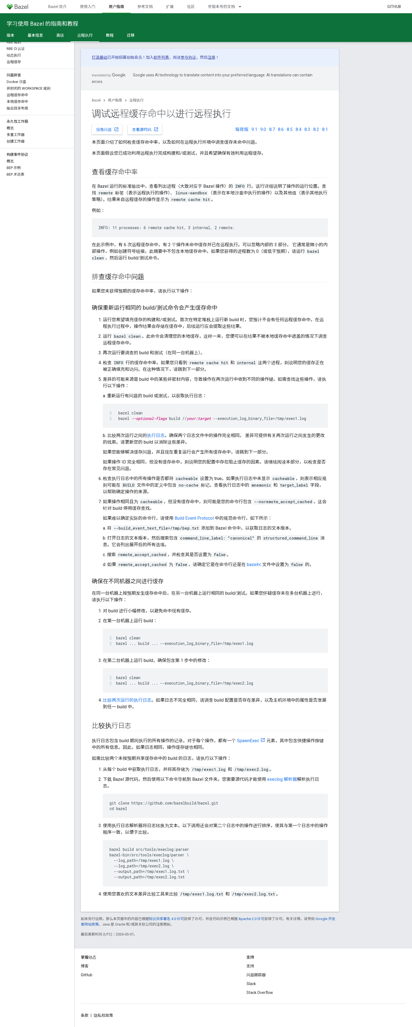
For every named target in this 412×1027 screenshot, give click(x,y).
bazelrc (254, 564)
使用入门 (87, 6)
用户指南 (115, 100)
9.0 (263, 129)
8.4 (298, 129)
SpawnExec (248, 740)
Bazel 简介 (57, 6)
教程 (110, 35)
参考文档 (145, 6)
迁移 (131, 35)
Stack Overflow (260, 992)
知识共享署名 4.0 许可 (166, 919)
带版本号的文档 (221, 6)
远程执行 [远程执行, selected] (85, 35)
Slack (251, 984)
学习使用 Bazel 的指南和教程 (42, 23)
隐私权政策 (103, 1015)
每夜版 (241, 129)
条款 (85, 1015)
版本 (10, 35)
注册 (211, 57)
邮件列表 (161, 57)
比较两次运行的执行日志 (127, 700)
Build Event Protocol (194, 518)
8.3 (307, 129)
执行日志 (156, 435)
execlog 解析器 (282, 779)
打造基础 (99, 57)
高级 (60, 35)
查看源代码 (145, 129)
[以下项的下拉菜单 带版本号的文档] (242, 6)
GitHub (394, 6)
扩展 (170, 6)
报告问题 (107, 129)
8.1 (325, 129)
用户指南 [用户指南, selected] (116, 6)
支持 (250, 966)
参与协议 (188, 57)
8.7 (272, 129)
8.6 (281, 129)
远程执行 (136, 100)
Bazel (96, 100)
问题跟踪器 (256, 975)
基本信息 (35, 35)
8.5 (290, 129)
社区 (191, 6)
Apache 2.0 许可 (251, 919)
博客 (85, 966)
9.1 (254, 129)
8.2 (316, 129)
